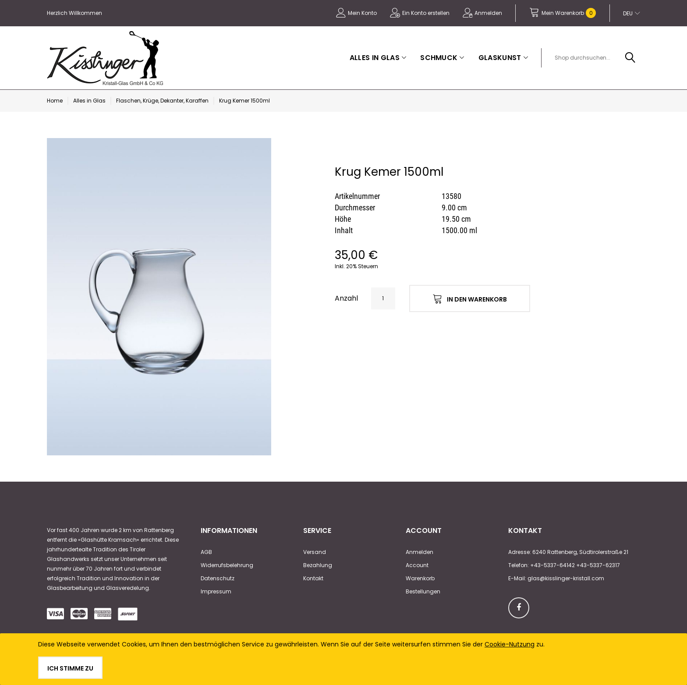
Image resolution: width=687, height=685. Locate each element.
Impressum (216, 591)
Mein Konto (362, 13)
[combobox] (593, 57)
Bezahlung (317, 565)
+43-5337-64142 (552, 565)
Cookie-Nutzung (510, 644)
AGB (206, 552)
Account (417, 565)
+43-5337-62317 (598, 565)
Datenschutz (217, 578)
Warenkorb (420, 578)
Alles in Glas (89, 100)
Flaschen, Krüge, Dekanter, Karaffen (162, 100)
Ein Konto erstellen (426, 13)
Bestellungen (423, 591)
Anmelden (488, 13)
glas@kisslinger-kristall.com (566, 578)
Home (55, 100)
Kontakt (313, 578)
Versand (314, 552)
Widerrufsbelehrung (227, 565)
